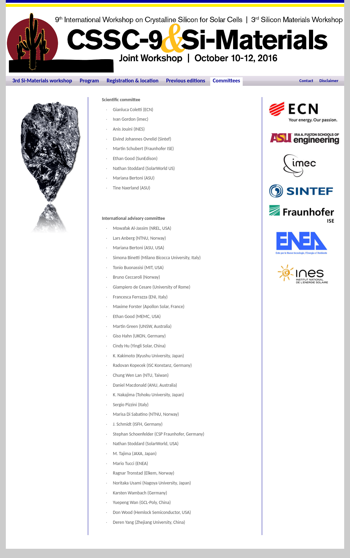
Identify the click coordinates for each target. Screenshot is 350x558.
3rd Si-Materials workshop (42, 80)
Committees (226, 80)
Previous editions (185, 80)
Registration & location (133, 80)
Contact (306, 80)
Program (89, 80)
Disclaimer (328, 80)
